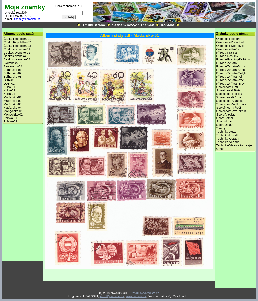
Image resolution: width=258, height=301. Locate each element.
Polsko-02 (10, 121)
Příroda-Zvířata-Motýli (231, 73)
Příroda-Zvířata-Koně (230, 69)
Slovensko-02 (13, 66)
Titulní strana (93, 25)
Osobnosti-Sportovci (230, 45)
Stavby (221, 128)
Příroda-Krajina (226, 52)
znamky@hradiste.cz (27, 19)
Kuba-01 (9, 87)
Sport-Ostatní (225, 124)
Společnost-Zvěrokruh (231, 111)
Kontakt (167, 25)
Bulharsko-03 (12, 76)
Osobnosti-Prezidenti (230, 42)
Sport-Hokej (224, 121)
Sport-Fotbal (224, 118)
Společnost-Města (228, 90)
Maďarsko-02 (12, 100)
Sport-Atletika (225, 114)
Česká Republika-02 (17, 42)
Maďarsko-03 (12, 104)
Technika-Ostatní (227, 138)
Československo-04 (17, 59)
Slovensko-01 (13, 63)
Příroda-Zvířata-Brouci (231, 66)
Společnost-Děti (227, 87)
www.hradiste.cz (136, 296)
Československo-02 (17, 52)
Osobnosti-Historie (228, 38)
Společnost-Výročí (228, 107)
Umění (220, 148)
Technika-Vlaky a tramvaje (234, 145)
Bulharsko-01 (12, 69)
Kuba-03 (9, 93)
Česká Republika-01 (17, 38)
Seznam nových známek (133, 25)
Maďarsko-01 (12, 97)
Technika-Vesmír (227, 142)
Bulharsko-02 (12, 73)
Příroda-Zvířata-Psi (229, 76)
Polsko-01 (10, 118)
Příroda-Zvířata (226, 63)
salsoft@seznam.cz (112, 296)
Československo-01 (17, 49)
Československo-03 (17, 56)
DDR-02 (9, 83)
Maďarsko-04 (12, 107)
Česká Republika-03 (17, 45)
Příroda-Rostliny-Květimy (233, 59)
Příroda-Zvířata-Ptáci (230, 80)
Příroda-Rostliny (227, 56)
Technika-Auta (226, 131)
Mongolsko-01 (13, 111)
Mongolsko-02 (13, 114)
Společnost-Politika (229, 93)
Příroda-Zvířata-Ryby (230, 83)
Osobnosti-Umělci (228, 49)
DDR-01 (9, 80)
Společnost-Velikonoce (231, 104)
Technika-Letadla (227, 135)
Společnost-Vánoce (229, 100)
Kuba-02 (9, 90)
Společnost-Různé (228, 97)
